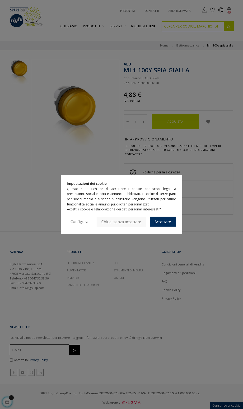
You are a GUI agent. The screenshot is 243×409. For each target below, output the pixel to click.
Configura (79, 221)
